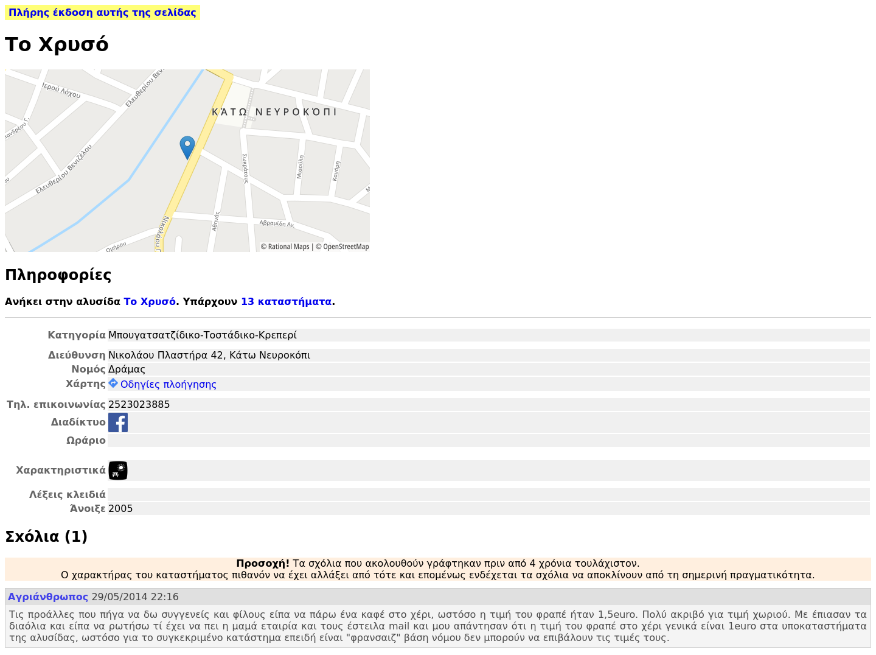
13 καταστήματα (286, 301)
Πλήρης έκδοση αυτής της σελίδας (102, 12)
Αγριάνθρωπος (48, 597)
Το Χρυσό (149, 301)
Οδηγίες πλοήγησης (162, 384)
